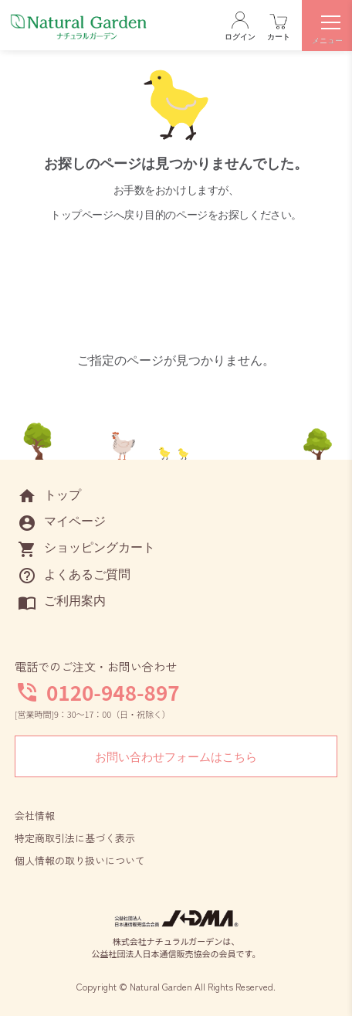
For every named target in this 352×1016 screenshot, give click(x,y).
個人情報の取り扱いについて (80, 860)
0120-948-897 (113, 692)
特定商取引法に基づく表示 (75, 838)
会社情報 (35, 815)
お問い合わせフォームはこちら (176, 756)
